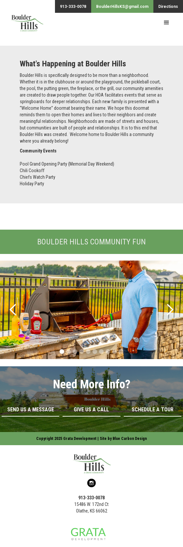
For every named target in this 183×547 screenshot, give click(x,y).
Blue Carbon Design (130, 438)
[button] (166, 23)
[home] (22, 26)
